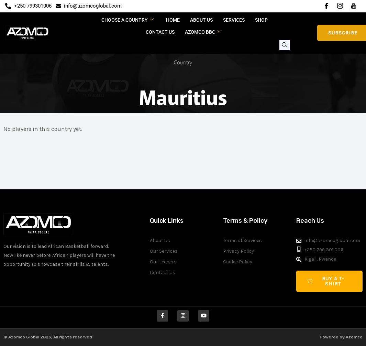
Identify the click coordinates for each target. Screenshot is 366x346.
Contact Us (160, 32)
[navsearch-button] (284, 45)
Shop (261, 20)
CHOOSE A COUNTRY (127, 20)
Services (234, 20)
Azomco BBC (203, 32)
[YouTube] (353, 6)
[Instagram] (340, 6)
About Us (201, 20)
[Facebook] (326, 6)
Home (173, 20)
